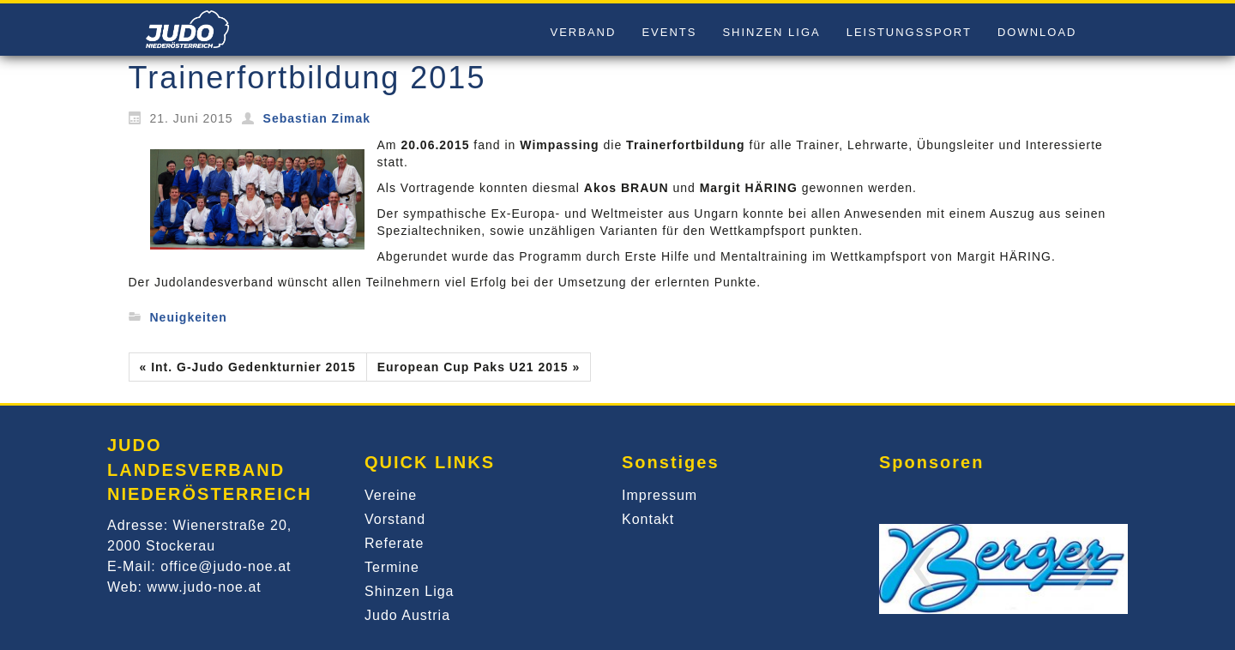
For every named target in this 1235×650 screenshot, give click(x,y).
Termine (391, 567)
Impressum (659, 495)
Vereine (390, 495)
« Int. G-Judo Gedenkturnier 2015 (248, 367)
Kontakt (648, 519)
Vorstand (394, 519)
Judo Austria (407, 615)
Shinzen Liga (409, 591)
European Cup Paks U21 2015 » (479, 367)
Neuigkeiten (188, 317)
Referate (394, 543)
